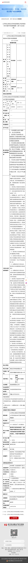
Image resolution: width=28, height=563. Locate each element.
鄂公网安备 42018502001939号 (14, 560)
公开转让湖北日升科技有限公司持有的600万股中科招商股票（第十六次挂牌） (16, 511)
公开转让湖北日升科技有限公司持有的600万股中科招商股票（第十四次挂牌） (16, 514)
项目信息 (15, 19)
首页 (11, 19)
